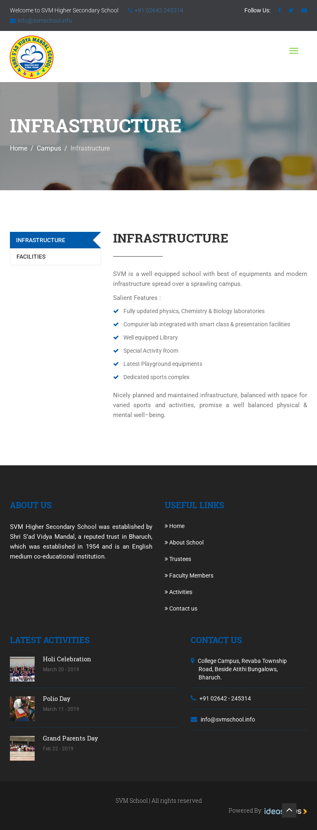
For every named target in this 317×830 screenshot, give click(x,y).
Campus (49, 148)
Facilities (31, 256)
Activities (178, 592)
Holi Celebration (67, 659)
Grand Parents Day (70, 738)
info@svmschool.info (45, 20)
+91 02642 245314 (159, 10)
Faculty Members (189, 575)
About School (184, 542)
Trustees (178, 559)
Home (18, 148)
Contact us (181, 608)
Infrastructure (40, 240)
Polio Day (57, 698)
